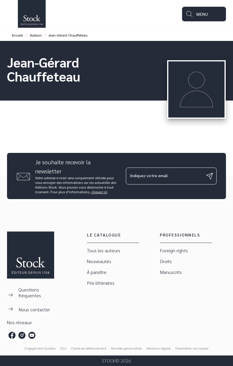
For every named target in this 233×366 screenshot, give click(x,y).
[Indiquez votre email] (164, 176)
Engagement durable (40, 348)
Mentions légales (158, 348)
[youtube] (32, 335)
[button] (113, 250)
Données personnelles (126, 348)
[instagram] (22, 335)
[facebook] (12, 335)
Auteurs (36, 35)
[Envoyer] (210, 176)
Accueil (17, 35)
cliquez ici (99, 191)
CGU (63, 348)
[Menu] (204, 14)
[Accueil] (31, 14)
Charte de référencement (88, 348)
